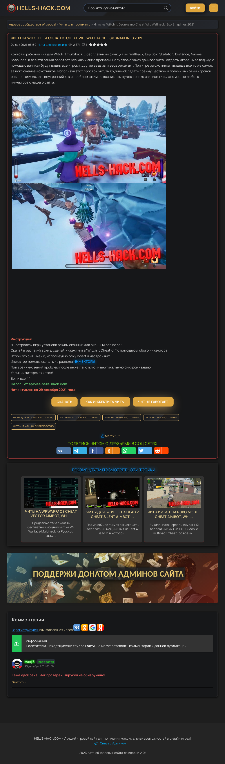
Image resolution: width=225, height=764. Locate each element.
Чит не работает (153, 401)
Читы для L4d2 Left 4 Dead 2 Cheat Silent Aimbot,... (112, 514)
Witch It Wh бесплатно (161, 417)
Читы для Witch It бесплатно (33, 417)
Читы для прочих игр (75, 24)
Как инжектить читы (105, 401)
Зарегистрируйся (25, 630)
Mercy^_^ (112, 436)
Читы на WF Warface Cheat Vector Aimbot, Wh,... (51, 513)
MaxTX (30, 662)
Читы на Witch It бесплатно (79, 417)
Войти (195, 8)
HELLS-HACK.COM (43, 8)
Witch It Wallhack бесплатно (33, 426)
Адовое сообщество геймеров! (32, 24)
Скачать (64, 401)
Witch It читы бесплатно (122, 417)
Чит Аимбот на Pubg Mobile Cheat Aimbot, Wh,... (174, 514)
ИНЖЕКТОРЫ (84, 361)
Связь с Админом (110, 743)
